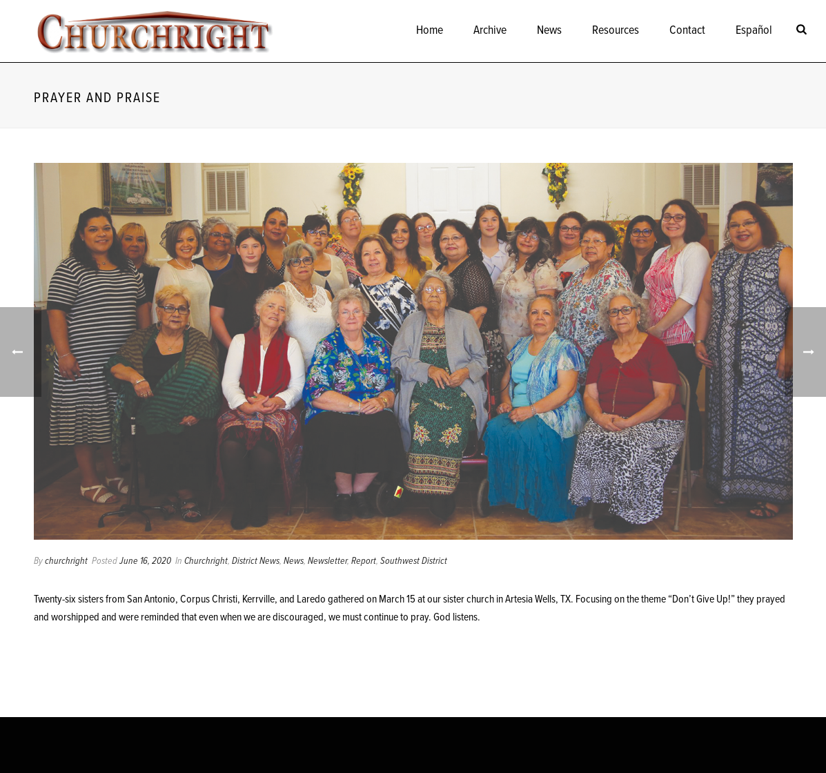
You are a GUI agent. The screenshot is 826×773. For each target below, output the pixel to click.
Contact (687, 31)
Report (363, 561)
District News (255, 561)
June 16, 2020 (145, 561)
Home (429, 31)
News (549, 31)
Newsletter (327, 561)
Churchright (206, 561)
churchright (66, 561)
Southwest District (413, 561)
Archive (490, 31)
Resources (615, 31)
